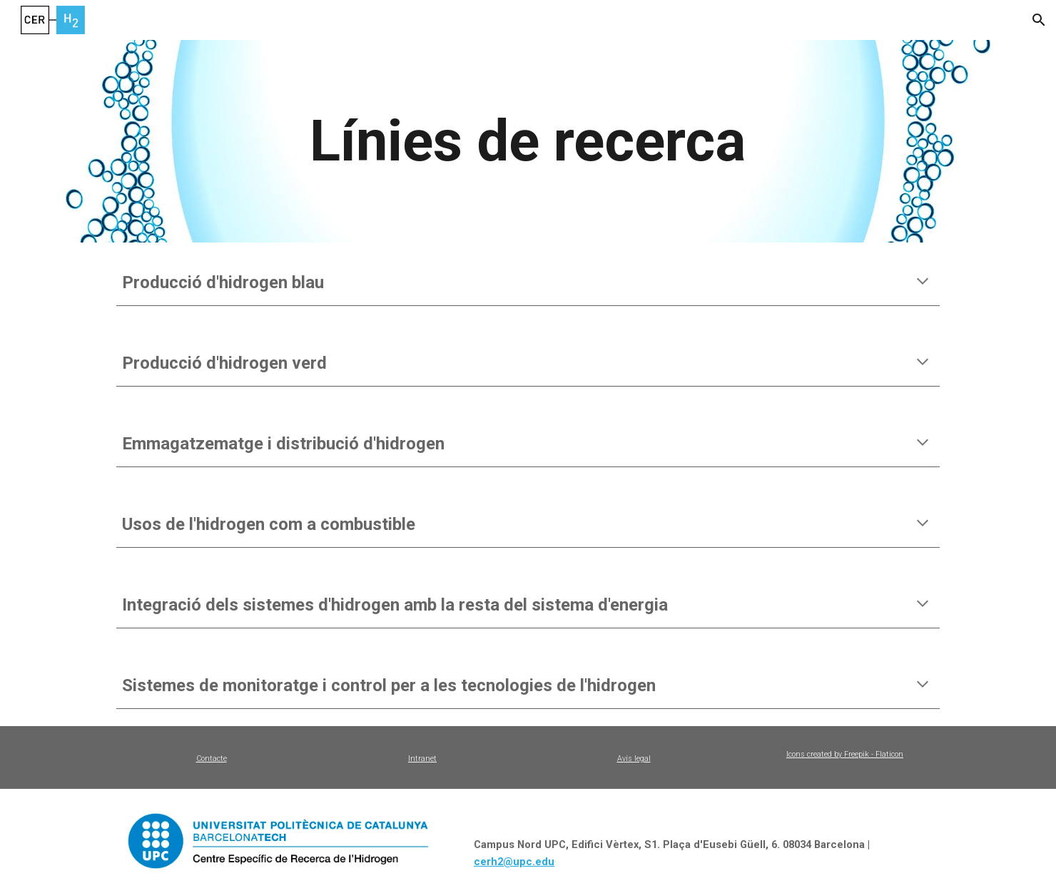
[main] (528, 141)
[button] (1039, 20)
